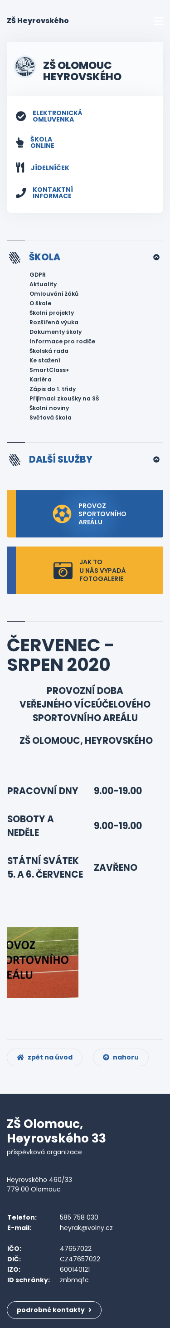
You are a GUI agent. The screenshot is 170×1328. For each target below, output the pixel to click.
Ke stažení (44, 360)
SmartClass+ (49, 370)
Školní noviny (49, 408)
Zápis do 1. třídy (52, 389)
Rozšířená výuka (53, 322)
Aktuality (43, 284)
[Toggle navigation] (158, 21)
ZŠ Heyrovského (38, 20)
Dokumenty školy (55, 332)
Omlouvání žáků (53, 294)
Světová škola (50, 417)
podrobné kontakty (54, 1309)
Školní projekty (51, 313)
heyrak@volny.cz (86, 1227)
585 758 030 (79, 1217)
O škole (40, 303)
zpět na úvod (45, 1057)
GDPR (37, 274)
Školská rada (48, 351)
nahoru (121, 1057)
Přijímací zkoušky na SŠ (64, 398)
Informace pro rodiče (62, 341)
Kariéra (40, 379)
